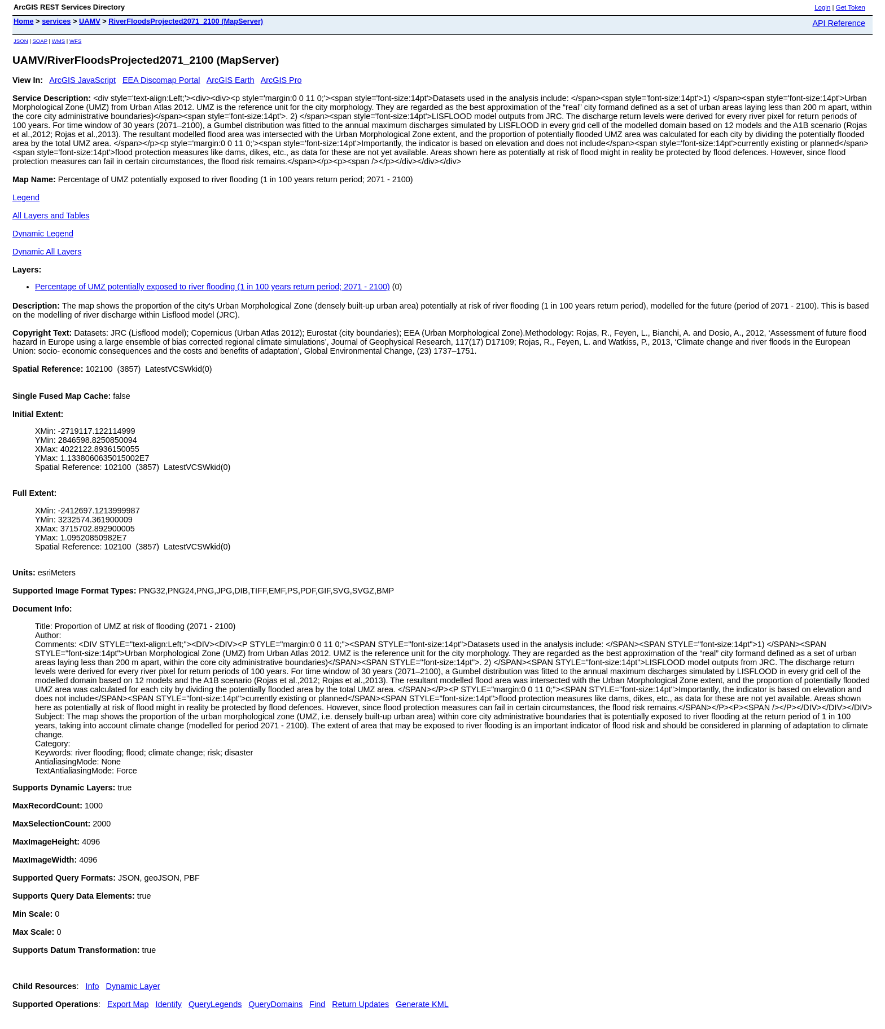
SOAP (39, 41)
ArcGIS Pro (281, 80)
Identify (169, 1004)
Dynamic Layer (133, 986)
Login (822, 7)
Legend (26, 197)
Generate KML (422, 1004)
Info (92, 986)
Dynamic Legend (42, 233)
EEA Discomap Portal (161, 80)
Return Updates (360, 1004)
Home (24, 21)
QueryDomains (275, 1004)
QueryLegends (215, 1004)
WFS (75, 41)
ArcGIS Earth (231, 80)
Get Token (850, 7)
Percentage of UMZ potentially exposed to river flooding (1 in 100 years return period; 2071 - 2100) (212, 286)
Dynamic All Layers (46, 251)
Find (317, 1004)
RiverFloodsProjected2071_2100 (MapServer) (185, 21)
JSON (21, 41)
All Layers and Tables (51, 215)
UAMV (89, 21)
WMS (58, 41)
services (56, 21)
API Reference (838, 23)
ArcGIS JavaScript (82, 80)
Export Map (128, 1004)
